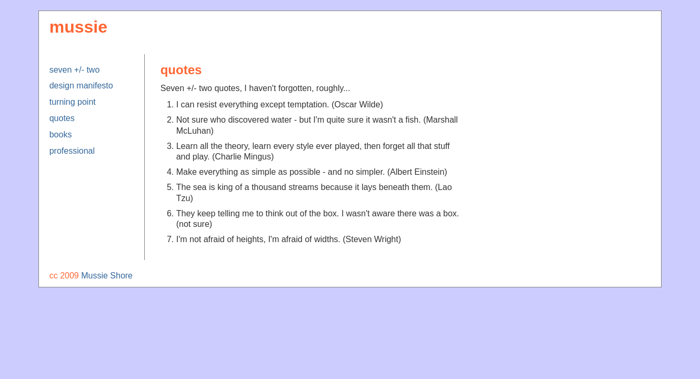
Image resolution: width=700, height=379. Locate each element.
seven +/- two (74, 69)
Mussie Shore (107, 275)
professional (72, 150)
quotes (62, 118)
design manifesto (81, 85)
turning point (72, 101)
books (60, 134)
